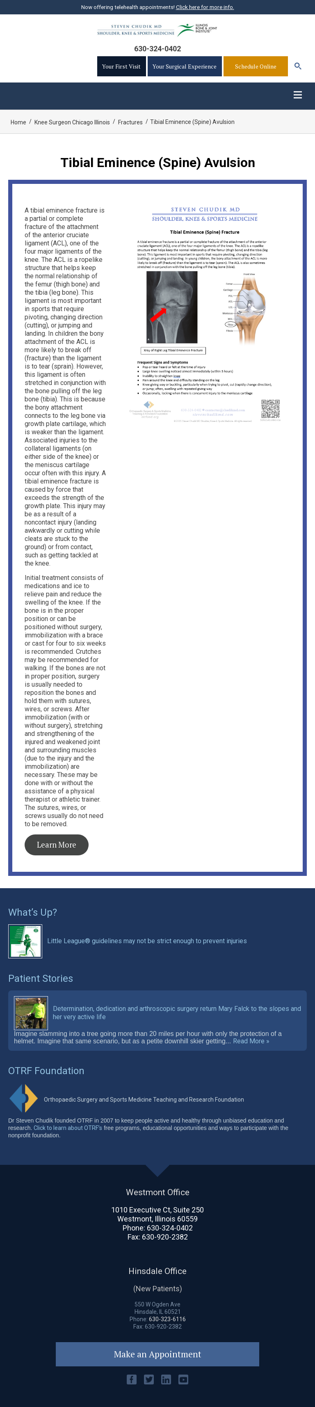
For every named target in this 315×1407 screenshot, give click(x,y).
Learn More (56, 845)
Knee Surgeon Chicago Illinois (72, 122)
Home (18, 122)
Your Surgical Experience (185, 66)
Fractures (130, 122)
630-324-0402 (157, 48)
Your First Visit (121, 66)
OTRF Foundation (46, 1071)
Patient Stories (40, 978)
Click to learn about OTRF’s (68, 1128)
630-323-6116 (167, 1319)
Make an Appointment (157, 1354)
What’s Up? (32, 912)
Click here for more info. (205, 7)
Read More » (251, 1041)
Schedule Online (255, 66)
